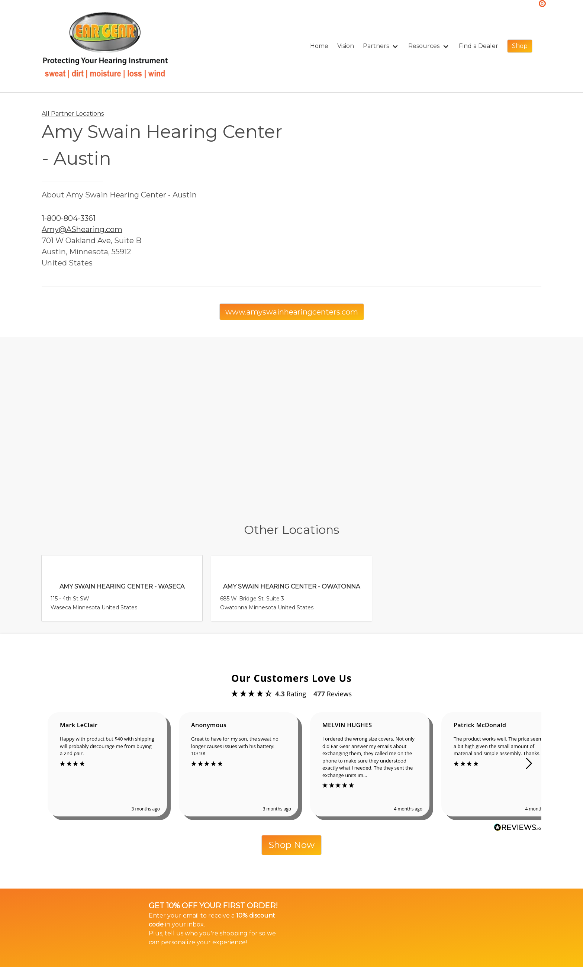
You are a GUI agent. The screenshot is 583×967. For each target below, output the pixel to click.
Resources (423, 45)
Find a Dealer (478, 45)
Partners (376, 45)
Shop (520, 45)
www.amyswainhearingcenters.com (291, 311)
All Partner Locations (73, 113)
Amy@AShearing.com (82, 229)
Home (319, 45)
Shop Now (291, 844)
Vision (345, 45)
